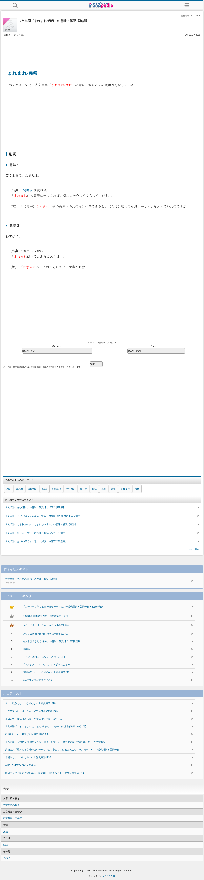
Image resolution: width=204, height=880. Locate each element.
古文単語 (56, 488)
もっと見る (194, 549)
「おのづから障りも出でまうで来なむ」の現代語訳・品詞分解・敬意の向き (63, 606)
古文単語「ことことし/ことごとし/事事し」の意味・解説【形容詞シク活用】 (46, 726)
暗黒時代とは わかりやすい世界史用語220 (46, 672)
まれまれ (125, 488)
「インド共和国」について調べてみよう (44, 657)
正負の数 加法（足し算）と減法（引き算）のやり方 (33, 718)
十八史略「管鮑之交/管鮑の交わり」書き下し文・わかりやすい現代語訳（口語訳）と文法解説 (55, 742)
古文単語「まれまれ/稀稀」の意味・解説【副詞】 (89, 581)
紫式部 (19, 488)
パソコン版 (109, 876)
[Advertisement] (102, 49)
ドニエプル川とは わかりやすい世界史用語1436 (31, 711)
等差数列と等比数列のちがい (38, 680)
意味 (103, 488)
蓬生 (113, 488)
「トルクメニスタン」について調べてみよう (46, 664)
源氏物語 (32, 488)
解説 (94, 488)
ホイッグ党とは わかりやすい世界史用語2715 (48, 625)
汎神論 (26, 649)
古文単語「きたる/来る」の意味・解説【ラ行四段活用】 (53, 641)
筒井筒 (28, 190)
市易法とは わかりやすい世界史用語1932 (28, 757)
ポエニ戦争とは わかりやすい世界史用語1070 (30, 703)
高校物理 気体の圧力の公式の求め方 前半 (45, 616)
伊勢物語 (70, 488)
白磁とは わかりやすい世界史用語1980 (27, 734)
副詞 (8, 488)
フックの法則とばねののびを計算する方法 (45, 633)
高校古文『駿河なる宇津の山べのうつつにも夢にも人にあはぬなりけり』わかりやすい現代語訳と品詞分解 (62, 749)
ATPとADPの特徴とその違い (20, 765)
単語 (44, 488)
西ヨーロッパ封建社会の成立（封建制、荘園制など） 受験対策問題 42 (44, 772)
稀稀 (137, 488)
